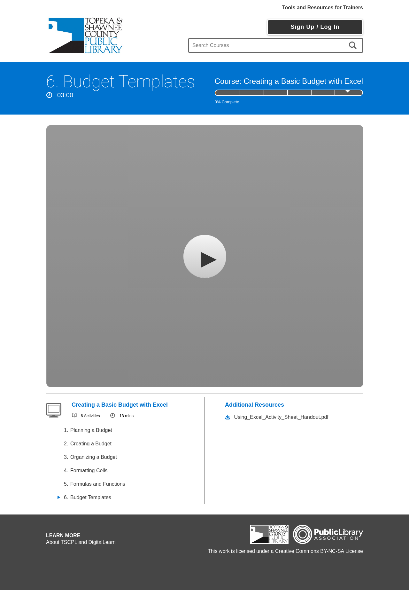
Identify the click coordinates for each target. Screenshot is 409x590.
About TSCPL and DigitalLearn (81, 542)
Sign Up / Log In (314, 27)
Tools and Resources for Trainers (322, 7)
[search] (353, 45)
